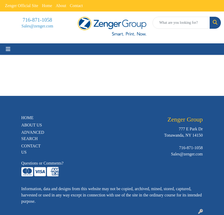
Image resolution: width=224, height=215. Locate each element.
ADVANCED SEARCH (32, 135)
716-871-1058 (37, 20)
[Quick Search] (181, 23)
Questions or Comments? (42, 163)
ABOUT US (31, 125)
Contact (76, 5)
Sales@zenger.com (37, 26)
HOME (27, 117)
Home (47, 5)
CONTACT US (31, 149)
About (61, 5)
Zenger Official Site (21, 5)
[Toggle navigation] (8, 49)
